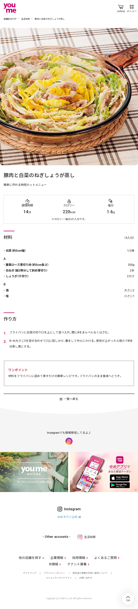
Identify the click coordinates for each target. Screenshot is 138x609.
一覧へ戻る (71, 399)
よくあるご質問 (105, 558)
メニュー (131, 8)
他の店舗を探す (30, 558)
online (121, 8)
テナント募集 (77, 564)
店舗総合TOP (10, 19)
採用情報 (78, 558)
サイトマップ (29, 573)
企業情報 (56, 558)
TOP (128, 599)
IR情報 (53, 564)
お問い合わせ (85, 578)
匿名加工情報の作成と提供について (90, 573)
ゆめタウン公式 (67, 517)
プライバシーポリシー (54, 573)
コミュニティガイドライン (59, 578)
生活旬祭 (25, 19)
